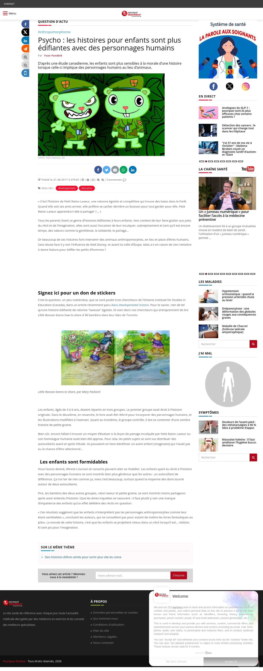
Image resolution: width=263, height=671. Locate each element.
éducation (86, 188)
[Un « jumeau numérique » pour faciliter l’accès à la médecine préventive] (228, 193)
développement (66, 188)
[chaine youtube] (249, 170)
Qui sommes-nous (105, 618)
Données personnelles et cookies (115, 612)
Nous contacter (103, 643)
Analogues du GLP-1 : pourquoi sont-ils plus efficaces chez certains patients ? (237, 112)
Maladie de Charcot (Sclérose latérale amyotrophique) (235, 329)
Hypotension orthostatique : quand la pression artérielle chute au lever (238, 295)
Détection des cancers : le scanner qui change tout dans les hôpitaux (239, 128)
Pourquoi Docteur (15, 661)
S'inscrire (178, 575)
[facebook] (214, 86)
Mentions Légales (105, 636)
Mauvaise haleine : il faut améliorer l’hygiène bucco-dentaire (239, 442)
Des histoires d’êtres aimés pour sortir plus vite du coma (83, 557)
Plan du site (101, 630)
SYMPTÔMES (209, 412)
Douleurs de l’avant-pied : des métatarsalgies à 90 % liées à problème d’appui (239, 425)
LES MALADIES (210, 282)
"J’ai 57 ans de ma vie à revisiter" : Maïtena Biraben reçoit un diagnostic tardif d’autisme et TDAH (239, 149)
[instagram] (247, 86)
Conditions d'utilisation (108, 624)
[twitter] (231, 86)
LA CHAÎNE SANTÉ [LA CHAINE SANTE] (213, 169)
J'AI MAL (205, 353)
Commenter (116, 179)
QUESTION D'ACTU (53, 21)
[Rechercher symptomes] (253, 457)
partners (178, 607)
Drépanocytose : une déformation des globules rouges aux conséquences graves (239, 313)
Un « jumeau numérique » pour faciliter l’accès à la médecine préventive (224, 215)
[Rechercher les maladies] (253, 344)
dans (130, 305)
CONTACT (9, 3)
